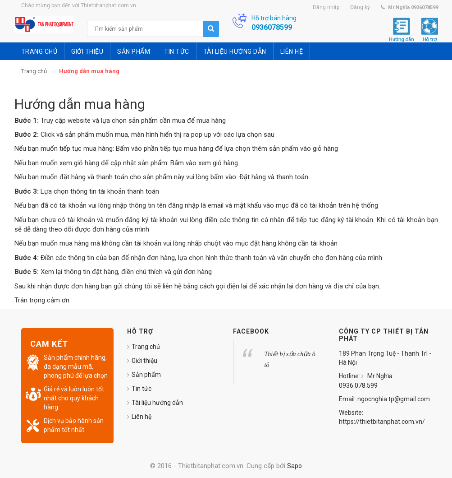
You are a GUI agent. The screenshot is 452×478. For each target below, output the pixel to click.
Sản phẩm (146, 374)
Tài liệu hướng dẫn (157, 402)
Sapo (294, 465)
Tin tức (141, 388)
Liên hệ (141, 416)
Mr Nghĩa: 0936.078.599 (366, 380)
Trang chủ (34, 71)
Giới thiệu (144, 360)
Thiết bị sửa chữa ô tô (290, 359)
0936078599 (271, 27)
